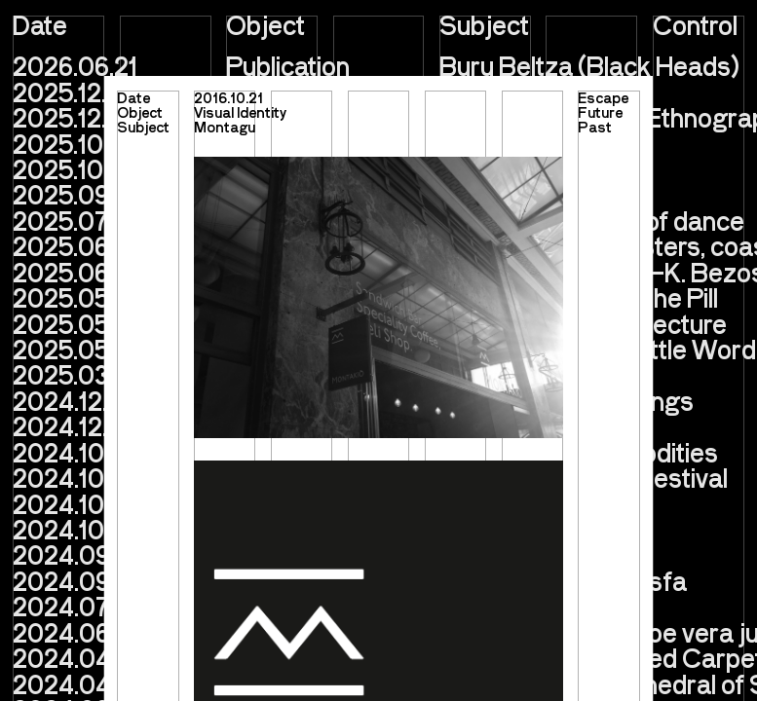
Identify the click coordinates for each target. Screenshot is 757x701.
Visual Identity (240, 112)
